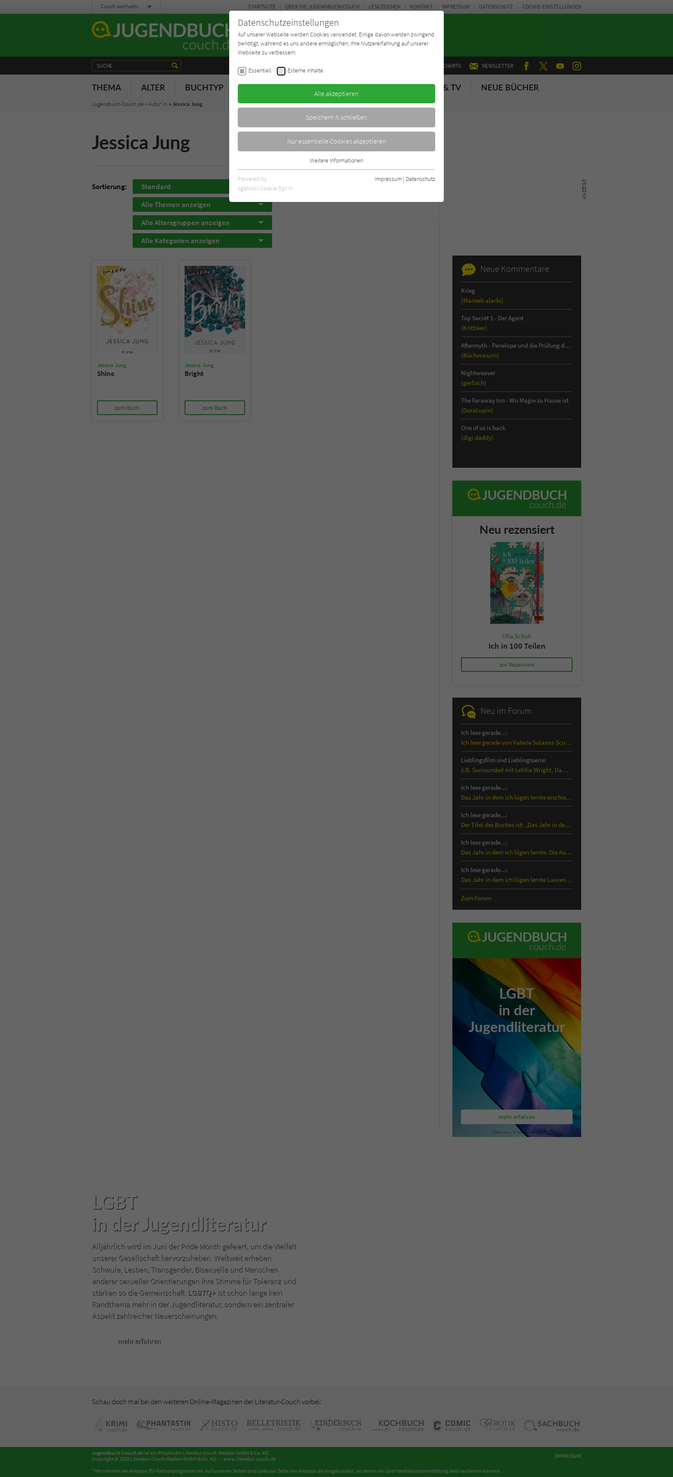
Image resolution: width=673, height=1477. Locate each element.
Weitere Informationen (336, 160)
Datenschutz (420, 179)
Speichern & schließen (336, 117)
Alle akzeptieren (336, 93)
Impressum (388, 179)
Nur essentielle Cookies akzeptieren (336, 141)
